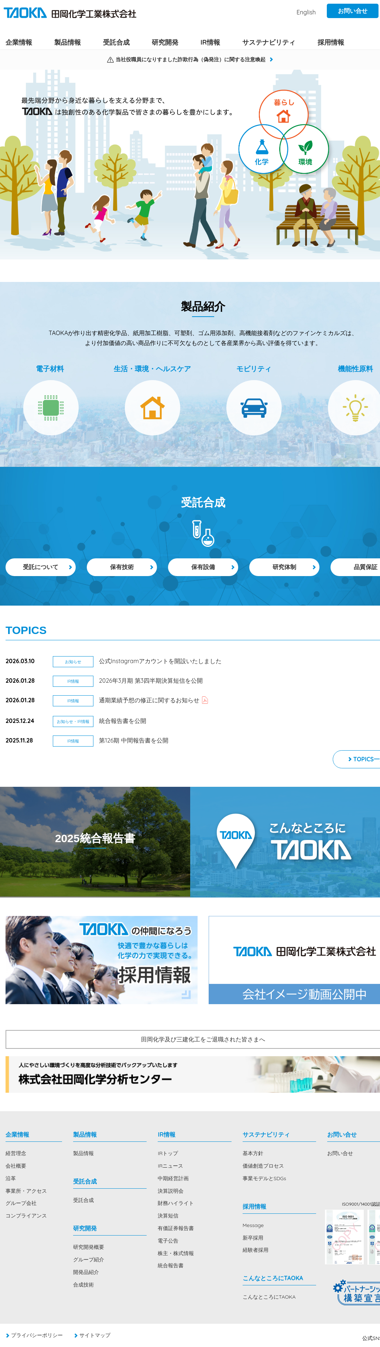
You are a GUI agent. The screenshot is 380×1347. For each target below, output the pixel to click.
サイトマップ (94, 1335)
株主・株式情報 (176, 1253)
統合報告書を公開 (122, 720)
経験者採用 (255, 1250)
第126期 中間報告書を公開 (133, 740)
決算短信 (168, 1215)
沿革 (11, 1178)
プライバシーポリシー (37, 1335)
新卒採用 (253, 1237)
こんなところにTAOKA (269, 1296)
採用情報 (331, 42)
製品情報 (67, 42)
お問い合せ (352, 10)
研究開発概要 (88, 1247)
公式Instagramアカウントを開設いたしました (160, 661)
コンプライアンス (26, 1215)
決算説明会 (171, 1191)
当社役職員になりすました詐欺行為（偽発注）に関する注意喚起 (191, 59)
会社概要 (16, 1165)
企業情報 (19, 42)
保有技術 (122, 567)
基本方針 (253, 1153)
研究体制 (284, 567)
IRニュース (170, 1165)
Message (253, 1225)
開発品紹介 (86, 1272)
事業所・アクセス (26, 1191)
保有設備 (203, 567)
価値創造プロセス (263, 1165)
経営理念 (16, 1153)
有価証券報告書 (176, 1228)
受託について (40, 567)
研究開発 (165, 42)
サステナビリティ (268, 42)
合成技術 (83, 1284)
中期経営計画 (173, 1178)
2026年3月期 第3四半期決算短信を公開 (151, 680)
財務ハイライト (176, 1203)
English (306, 12)
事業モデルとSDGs (264, 1178)
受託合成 (116, 42)
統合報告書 (171, 1265)
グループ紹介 (88, 1259)
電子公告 (168, 1240)
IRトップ (168, 1153)
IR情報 (210, 42)
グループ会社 (21, 1203)
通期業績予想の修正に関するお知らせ (149, 700)
